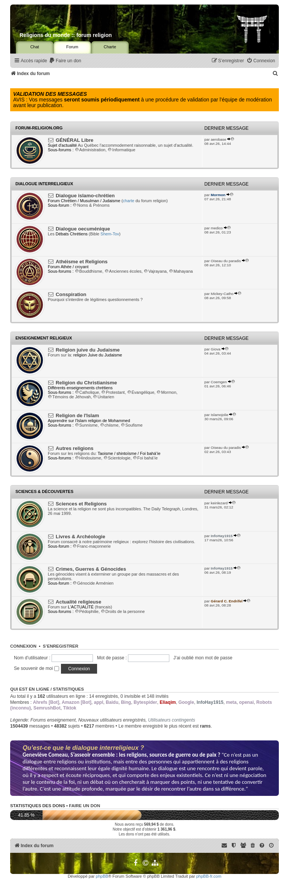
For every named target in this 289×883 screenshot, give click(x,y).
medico (217, 228)
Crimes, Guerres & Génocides (91, 569)
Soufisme (132, 425)
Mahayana (181, 271)
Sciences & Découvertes (44, 491)
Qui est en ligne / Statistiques (47, 689)
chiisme (109, 425)
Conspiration (71, 294)
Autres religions (74, 448)
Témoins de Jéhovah (69, 397)
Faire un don (84, 805)
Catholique (87, 392)
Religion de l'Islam (77, 415)
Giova (216, 349)
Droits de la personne (123, 611)
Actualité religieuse (78, 602)
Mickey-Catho (222, 294)
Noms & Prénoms (91, 205)
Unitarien (103, 397)
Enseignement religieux (43, 338)
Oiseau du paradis (226, 261)
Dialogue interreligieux (44, 183)
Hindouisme (88, 458)
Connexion (23, 646)
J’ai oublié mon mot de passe (203, 657)
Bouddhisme (88, 271)
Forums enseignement (53, 720)
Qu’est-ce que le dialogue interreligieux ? (83, 747)
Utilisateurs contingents (171, 720)
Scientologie (117, 458)
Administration (90, 149)
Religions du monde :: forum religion (66, 35)
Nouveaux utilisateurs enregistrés (112, 720)
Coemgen (219, 382)
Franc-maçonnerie (92, 546)
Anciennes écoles (123, 271)
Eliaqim (168, 702)
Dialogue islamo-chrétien (85, 195)
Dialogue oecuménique (83, 229)
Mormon (218, 195)
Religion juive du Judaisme (88, 350)
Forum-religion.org (38, 128)
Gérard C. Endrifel (227, 601)
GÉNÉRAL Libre (74, 140)
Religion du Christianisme (86, 382)
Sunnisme (86, 425)
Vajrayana (155, 271)
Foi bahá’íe (145, 458)
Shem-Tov (109, 234)
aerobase (218, 139)
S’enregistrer (60, 646)
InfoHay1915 (222, 536)
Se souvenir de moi (36, 668)
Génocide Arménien (93, 583)
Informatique (121, 149)
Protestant (113, 392)
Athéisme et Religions (82, 261)
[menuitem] (65, 61)
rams (205, 726)
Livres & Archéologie (80, 536)
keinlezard (219, 503)
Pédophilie (87, 611)
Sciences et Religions (81, 504)
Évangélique (141, 392)
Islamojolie (219, 415)
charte (128, 200)
